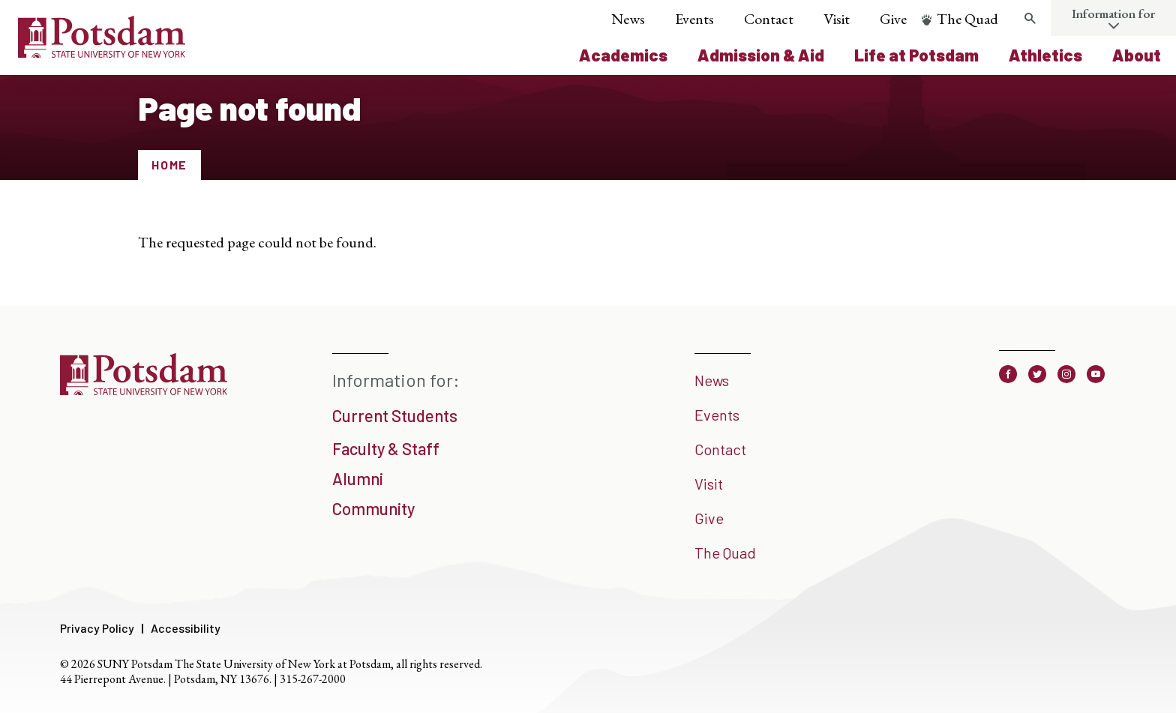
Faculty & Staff (386, 448)
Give (893, 18)
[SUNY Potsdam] (143, 390)
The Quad (967, 18)
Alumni (357, 478)
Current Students (395, 415)
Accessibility (185, 628)
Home (170, 164)
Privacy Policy (97, 628)
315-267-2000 (313, 679)
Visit (837, 18)
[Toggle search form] (1029, 18)
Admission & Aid (761, 54)
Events (694, 18)
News (628, 18)
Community (373, 508)
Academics (623, 54)
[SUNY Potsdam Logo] (101, 52)
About (1136, 54)
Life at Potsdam (916, 54)
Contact (769, 18)
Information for (1113, 13)
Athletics (1045, 54)
